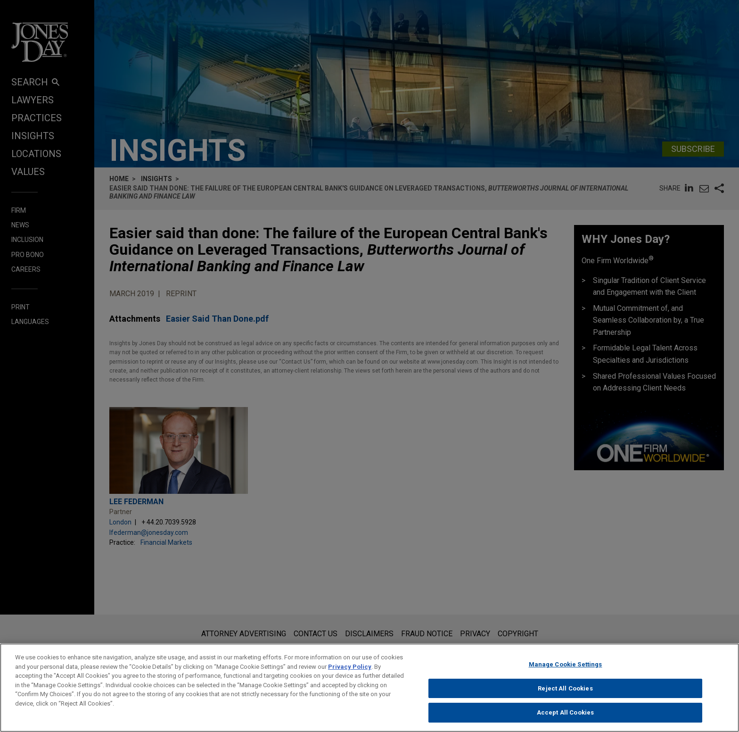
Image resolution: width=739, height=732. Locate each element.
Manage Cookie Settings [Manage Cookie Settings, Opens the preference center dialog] (565, 666)
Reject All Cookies (565, 690)
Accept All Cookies (565, 715)
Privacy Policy (349, 669)
